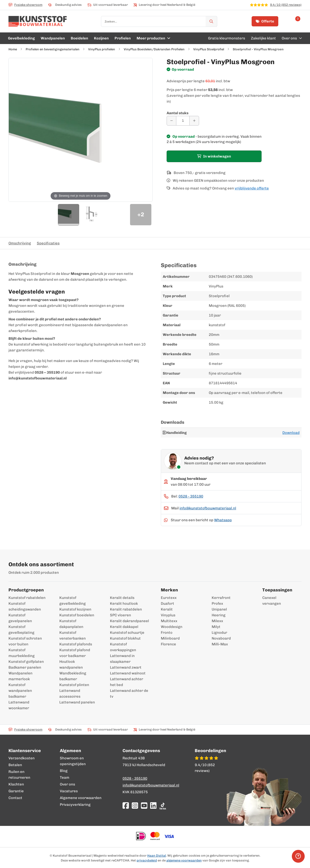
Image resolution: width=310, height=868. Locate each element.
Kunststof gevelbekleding (72, 601)
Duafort (167, 603)
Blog (64, 771)
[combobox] (159, 21)
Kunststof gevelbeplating (21, 630)
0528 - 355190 (190, 496)
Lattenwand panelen (77, 702)
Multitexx (169, 621)
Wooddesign (171, 627)
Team (64, 777)
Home (12, 49)
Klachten (16, 784)
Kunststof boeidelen (76, 615)
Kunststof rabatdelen (27, 598)
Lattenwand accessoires (69, 693)
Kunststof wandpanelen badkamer (20, 691)
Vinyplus (168, 615)
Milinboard (170, 638)
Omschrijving (19, 243)
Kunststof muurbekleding (21, 653)
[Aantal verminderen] (171, 121)
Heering (218, 615)
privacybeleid (147, 860)
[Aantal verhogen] (194, 121)
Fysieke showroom (25, 5)
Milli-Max (220, 644)
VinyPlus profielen (102, 49)
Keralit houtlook (124, 603)
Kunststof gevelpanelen (20, 618)
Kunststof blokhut (125, 638)
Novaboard (221, 638)
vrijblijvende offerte (252, 188)
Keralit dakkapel (124, 627)
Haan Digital (156, 855)
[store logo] (37, 21)
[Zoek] (211, 21)
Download (291, 432)
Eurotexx (169, 598)
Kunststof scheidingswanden (24, 606)
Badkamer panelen (24, 667)
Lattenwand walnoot (128, 673)
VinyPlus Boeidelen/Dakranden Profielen (154, 49)
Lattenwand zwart (125, 667)
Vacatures (69, 791)
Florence (168, 644)
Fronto (166, 632)
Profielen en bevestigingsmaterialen (52, 49)
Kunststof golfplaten (26, 661)
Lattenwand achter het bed (126, 682)
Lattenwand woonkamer (18, 705)
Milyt (216, 627)
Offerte (265, 21)
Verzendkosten (21, 758)
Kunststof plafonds (75, 644)
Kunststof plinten (74, 685)
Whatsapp (223, 520)
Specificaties (48, 243)
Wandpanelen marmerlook (20, 676)
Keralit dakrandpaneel (129, 621)
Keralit (167, 609)
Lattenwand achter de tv (129, 693)
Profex (217, 603)
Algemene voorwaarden (80, 798)
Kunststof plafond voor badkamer (74, 653)
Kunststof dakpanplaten (71, 624)
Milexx (217, 621)
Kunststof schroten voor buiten (25, 641)
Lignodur (219, 632)
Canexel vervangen (269, 601)
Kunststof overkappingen (123, 647)
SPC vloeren (120, 615)
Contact (15, 798)
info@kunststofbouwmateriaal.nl (207, 508)
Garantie (16, 791)
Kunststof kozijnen (75, 609)
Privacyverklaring (75, 804)
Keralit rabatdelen (126, 609)
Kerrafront (221, 598)
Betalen (15, 765)
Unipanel (219, 609)
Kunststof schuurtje (127, 632)
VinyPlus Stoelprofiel (208, 49)
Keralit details (122, 598)
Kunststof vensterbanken (72, 635)
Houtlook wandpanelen (71, 664)
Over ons (67, 784)
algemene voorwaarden (184, 860)
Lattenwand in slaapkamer (122, 659)
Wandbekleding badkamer (72, 676)
